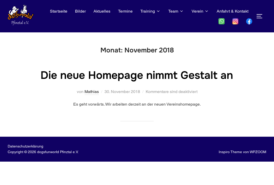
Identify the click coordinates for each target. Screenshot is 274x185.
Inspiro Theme (230, 152)
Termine (125, 11)
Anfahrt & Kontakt (232, 11)
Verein (200, 11)
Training (150, 11)
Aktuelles (101, 11)
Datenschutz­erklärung (25, 146)
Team (176, 11)
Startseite (58, 11)
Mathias (92, 91)
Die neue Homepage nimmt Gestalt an (136, 75)
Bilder (80, 11)
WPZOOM (258, 152)
